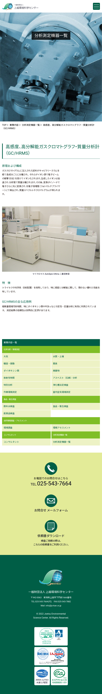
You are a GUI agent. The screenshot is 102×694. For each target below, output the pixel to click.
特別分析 (8, 385)
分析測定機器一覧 (31, 125)
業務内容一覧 (10, 342)
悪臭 (55, 363)
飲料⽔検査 (9, 406)
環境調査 (8, 427)
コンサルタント (11, 442)
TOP (4, 125)
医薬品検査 (9, 413)
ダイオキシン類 (11, 370)
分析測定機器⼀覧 (62, 442)
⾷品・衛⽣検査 (60, 406)
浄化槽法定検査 (60, 385)
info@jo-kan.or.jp (53, 605)
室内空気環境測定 (62, 392)
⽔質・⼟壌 (58, 356)
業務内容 (14, 125)
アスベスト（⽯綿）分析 (65, 378)
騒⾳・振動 (9, 363)
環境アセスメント (62, 427)
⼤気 (6, 356)
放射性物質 (9, 378)
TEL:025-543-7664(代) (41, 601)
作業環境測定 (10, 392)
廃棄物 (56, 370)
